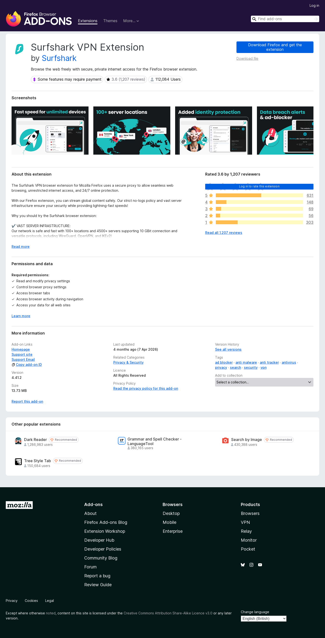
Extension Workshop (104, 531)
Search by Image (246, 439)
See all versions (228, 349)
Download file (247, 58)
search (235, 367)
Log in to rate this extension (259, 186)
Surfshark (59, 58)
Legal (49, 601)
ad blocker (224, 362)
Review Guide (98, 584)
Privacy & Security (128, 362)
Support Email (23, 359)
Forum (90, 566)
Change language (255, 612)
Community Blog (100, 557)
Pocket (248, 549)
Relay (246, 531)
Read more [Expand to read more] (21, 246)
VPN (245, 522)
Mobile (169, 522)
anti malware (246, 362)
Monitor (249, 540)
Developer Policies (102, 549)
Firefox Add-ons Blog (105, 522)
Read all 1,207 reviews (223, 232)
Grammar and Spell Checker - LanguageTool (154, 441)
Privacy (12, 601)
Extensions (87, 20)
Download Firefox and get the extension (275, 47)
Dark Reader (35, 439)
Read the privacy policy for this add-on (145, 388)
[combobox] (285, 19)
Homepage (21, 349)
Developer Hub (99, 540)
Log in (314, 5)
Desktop (171, 513)
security (251, 367)
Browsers (250, 513)
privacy (221, 367)
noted (51, 613)
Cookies (31, 601)
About (90, 513)
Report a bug (97, 575)
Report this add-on (27, 401)
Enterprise (173, 531)
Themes (110, 20)
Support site (22, 354)
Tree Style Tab (37, 461)
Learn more (21, 316)
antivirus (289, 362)
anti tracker (269, 362)
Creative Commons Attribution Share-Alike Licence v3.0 (168, 613)
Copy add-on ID (27, 364)
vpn (264, 367)
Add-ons (93, 504)
